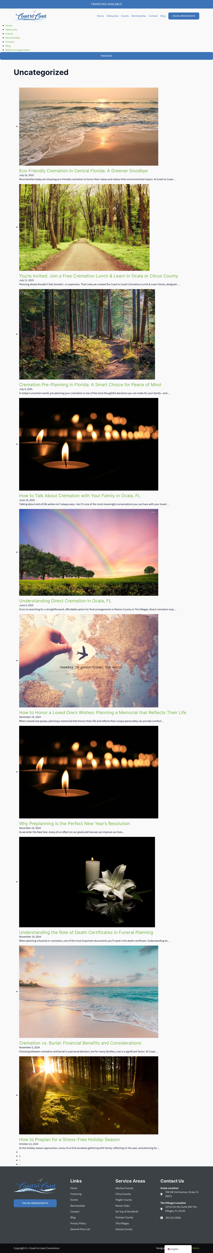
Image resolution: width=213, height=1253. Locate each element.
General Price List (80, 1229)
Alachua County (124, 1188)
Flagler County (123, 1200)
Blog (163, 16)
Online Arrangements (183, 16)
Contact (153, 16)
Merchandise (138, 16)
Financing (76, 1194)
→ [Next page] (20, 1164)
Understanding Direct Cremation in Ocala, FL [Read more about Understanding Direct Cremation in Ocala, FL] (65, 600)
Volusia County (123, 1229)
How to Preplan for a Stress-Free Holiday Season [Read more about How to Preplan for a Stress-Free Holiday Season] (69, 1139)
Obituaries (112, 16)
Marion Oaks (122, 1206)
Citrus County (123, 1194)
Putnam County (124, 1218)
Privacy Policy (78, 1223)
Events (125, 16)
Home (100, 16)
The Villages (122, 1223)
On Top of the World (126, 1212)
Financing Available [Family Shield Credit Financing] (106, 4)
